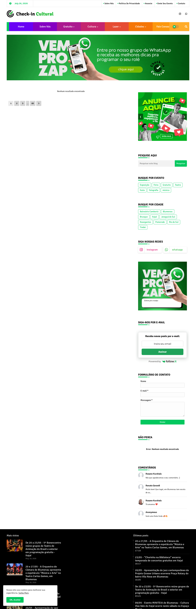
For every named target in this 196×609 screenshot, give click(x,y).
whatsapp (177, 249)
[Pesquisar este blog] (156, 163)
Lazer (116, 26)
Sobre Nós (109, 3)
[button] (186, 26)
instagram (152, 249)
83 (33, 103)
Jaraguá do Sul (168, 216)
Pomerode (160, 222)
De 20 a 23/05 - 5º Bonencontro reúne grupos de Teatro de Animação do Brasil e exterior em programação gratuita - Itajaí (43, 549)
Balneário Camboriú (149, 211)
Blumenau (168, 211)
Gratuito (67, 26)
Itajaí (154, 216)
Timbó (143, 227)
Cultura (92, 26)
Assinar (162, 351)
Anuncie (148, 3)
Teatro (178, 185)
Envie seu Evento (165, 3)
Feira (156, 185)
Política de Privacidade (129, 3)
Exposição (144, 185)
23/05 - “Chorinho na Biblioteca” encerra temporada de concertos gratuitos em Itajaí (159, 559)
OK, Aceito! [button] (15, 599)
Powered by (162, 361)
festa (142, 190)
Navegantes (145, 222)
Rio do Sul (173, 222)
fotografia (153, 190)
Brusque (144, 216)
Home (21, 26)
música (166, 190)
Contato (181, 3)
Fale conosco (163, 26)
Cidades (139, 26)
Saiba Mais (23, 593)
